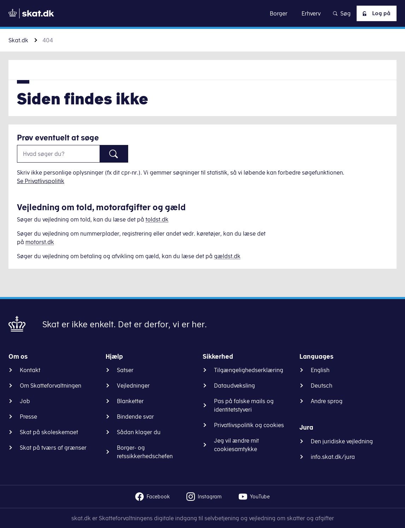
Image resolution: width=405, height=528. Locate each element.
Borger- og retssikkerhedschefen (145, 451)
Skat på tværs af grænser (53, 447)
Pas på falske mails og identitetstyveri (244, 405)
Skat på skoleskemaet (49, 432)
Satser (125, 370)
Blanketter (130, 401)
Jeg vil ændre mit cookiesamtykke (236, 444)
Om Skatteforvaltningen (50, 385)
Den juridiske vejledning (342, 441)
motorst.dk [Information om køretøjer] (39, 242)
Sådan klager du (139, 432)
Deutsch (321, 385)
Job (25, 401)
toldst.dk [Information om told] (156, 219)
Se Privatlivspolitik (40, 181)
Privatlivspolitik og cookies (249, 425)
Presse (28, 416)
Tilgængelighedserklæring (248, 370)
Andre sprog (327, 401)
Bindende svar (135, 416)
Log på (375, 13)
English (320, 370)
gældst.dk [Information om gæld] (227, 256)
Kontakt (30, 370)
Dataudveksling (234, 385)
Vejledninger (133, 385)
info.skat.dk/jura (333, 457)
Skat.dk (18, 40)
